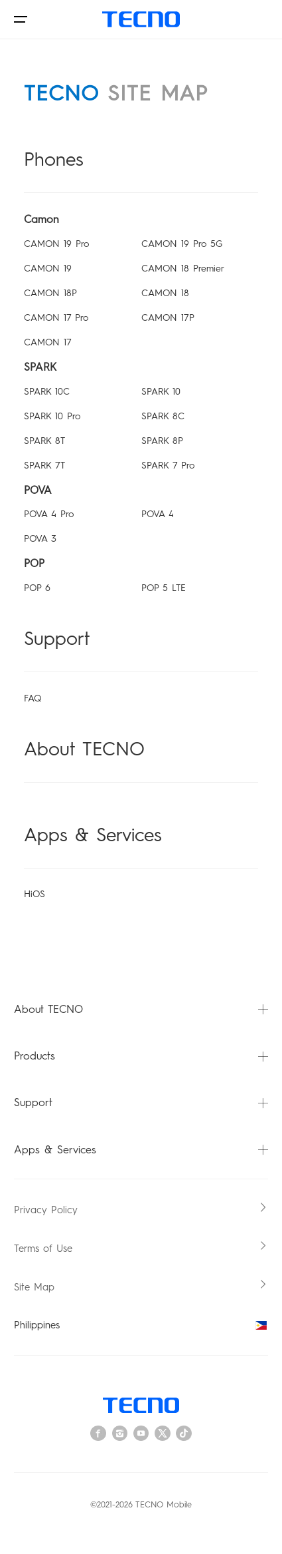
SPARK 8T (44, 441)
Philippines (141, 1325)
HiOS (34, 894)
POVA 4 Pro (49, 514)
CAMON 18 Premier (182, 268)
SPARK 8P (162, 441)
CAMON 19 (48, 268)
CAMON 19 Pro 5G (181, 244)
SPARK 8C (162, 416)
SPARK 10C (47, 391)
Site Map (34, 1287)
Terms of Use (43, 1249)
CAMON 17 (48, 342)
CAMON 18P (50, 293)
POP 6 (37, 588)
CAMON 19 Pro (56, 244)
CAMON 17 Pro (56, 317)
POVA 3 (40, 538)
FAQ (32, 698)
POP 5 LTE (163, 588)
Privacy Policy (46, 1210)
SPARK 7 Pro (167, 465)
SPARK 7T (44, 465)
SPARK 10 (160, 391)
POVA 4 (157, 514)
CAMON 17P (167, 317)
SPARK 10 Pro (52, 416)
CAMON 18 (165, 293)
